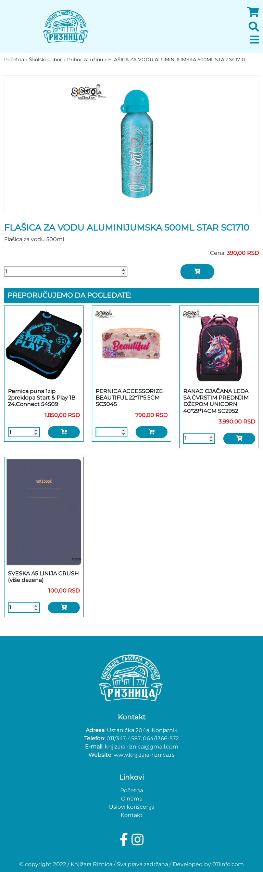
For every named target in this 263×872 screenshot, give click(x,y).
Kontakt (132, 815)
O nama (131, 798)
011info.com (228, 864)
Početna (131, 790)
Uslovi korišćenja (131, 807)
